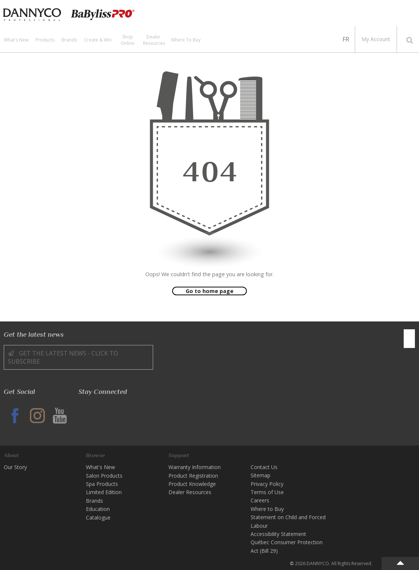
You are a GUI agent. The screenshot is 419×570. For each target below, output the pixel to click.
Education (98, 508)
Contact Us (264, 467)
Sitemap (260, 475)
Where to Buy (186, 40)
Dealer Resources (154, 40)
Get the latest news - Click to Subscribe (63, 357)
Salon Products (104, 475)
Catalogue (98, 517)
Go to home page (209, 291)
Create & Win (98, 40)
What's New (16, 40)
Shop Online (127, 40)
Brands (69, 40)
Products (45, 40)
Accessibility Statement (278, 533)
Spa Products (102, 483)
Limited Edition (104, 492)
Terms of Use (267, 492)
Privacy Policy (267, 483)
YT (60, 415)
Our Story (15, 467)
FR (345, 39)
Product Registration (193, 475)
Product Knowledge (192, 483)
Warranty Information (194, 467)
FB (15, 415)
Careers (260, 500)
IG (37, 415)
